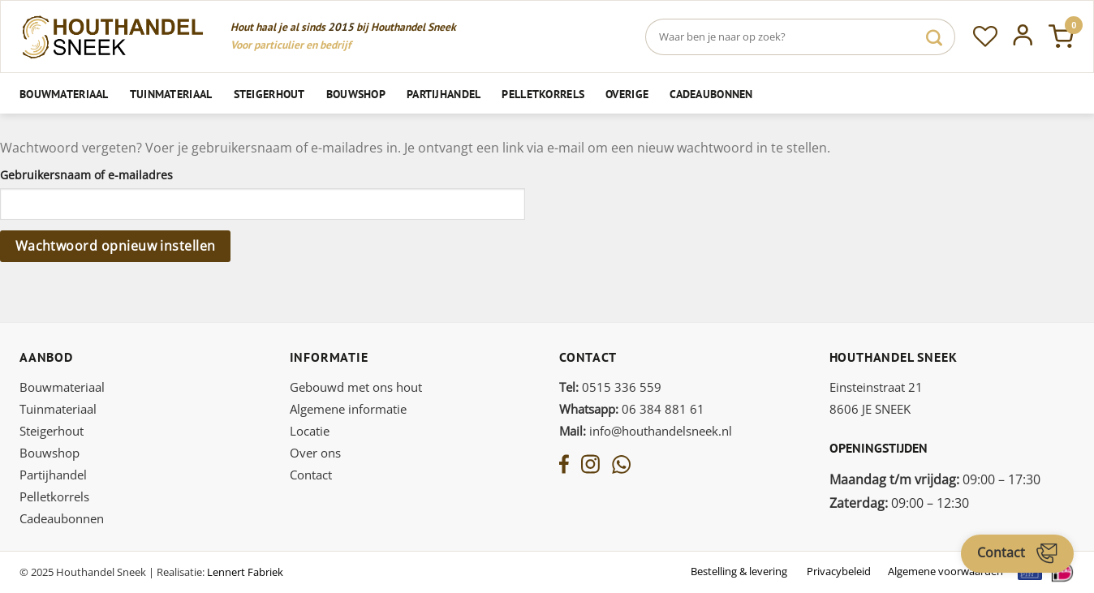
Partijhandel (443, 93)
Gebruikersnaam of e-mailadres (91, 175)
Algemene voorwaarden (945, 571)
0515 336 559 (610, 387)
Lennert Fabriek (245, 572)
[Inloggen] (1023, 36)
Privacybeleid (839, 571)
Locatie (309, 431)
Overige (626, 93)
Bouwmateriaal (64, 93)
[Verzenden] (934, 37)
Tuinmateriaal (171, 93)
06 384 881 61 (631, 409)
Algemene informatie (348, 409)
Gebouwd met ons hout (356, 387)
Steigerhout (269, 93)
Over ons (315, 453)
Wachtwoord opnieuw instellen (115, 246)
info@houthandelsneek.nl (645, 431)
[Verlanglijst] (985, 36)
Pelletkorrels (543, 93)
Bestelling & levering (739, 571)
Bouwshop (355, 93)
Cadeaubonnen (711, 93)
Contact (311, 474)
